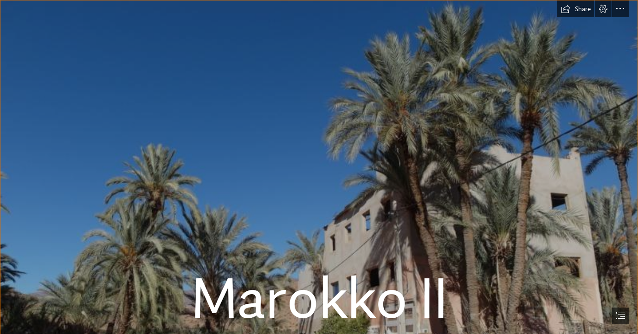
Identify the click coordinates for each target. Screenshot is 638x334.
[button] (575, 8)
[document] (319, 167)
